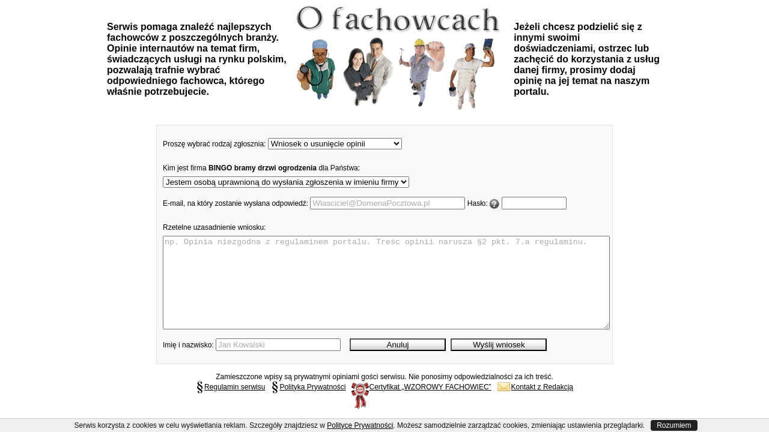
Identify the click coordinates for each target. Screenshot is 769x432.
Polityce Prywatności (360, 425)
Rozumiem (674, 425)
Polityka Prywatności (308, 405)
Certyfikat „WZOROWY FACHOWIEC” (421, 405)
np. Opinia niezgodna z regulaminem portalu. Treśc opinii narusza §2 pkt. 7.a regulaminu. (386, 291)
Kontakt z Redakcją (535, 405)
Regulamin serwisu (230, 405)
